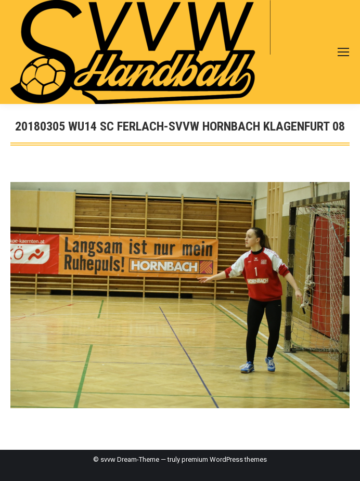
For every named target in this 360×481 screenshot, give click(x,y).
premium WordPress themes (224, 459)
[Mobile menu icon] (343, 52)
